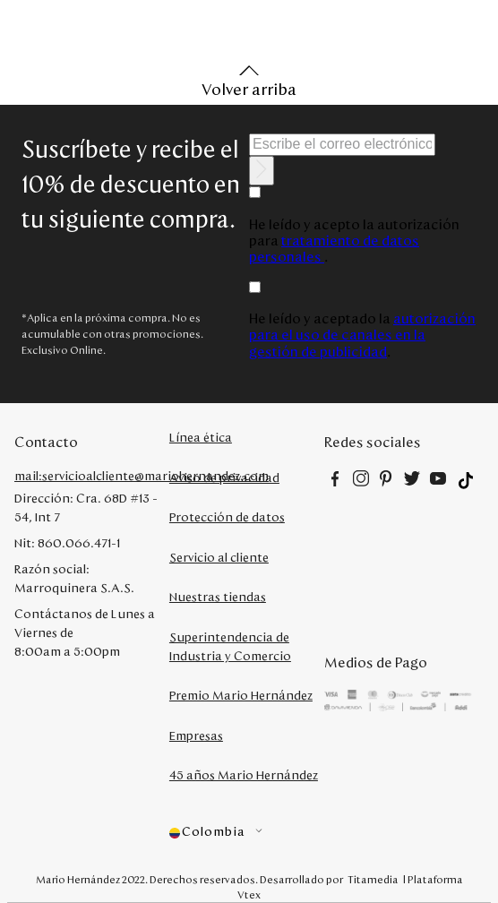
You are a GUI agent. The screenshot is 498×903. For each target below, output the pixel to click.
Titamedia (373, 879)
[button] (246, 832)
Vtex (249, 895)
